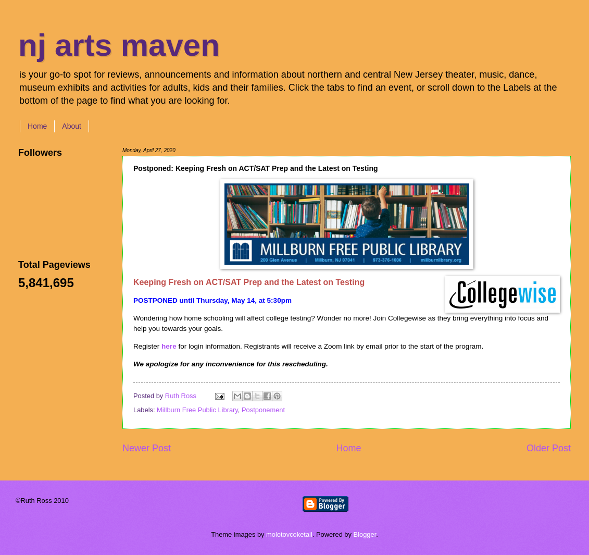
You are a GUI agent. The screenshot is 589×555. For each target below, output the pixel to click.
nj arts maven (119, 45)
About (71, 126)
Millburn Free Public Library (197, 410)
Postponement (263, 410)
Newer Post (146, 448)
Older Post (549, 448)
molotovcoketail (289, 534)
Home (37, 126)
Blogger (365, 534)
